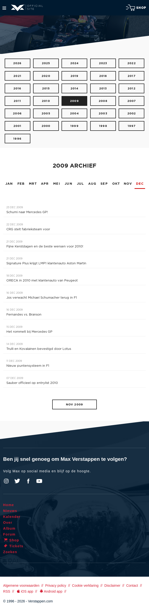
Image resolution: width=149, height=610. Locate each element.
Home (8, 505)
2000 (46, 126)
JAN (9, 183)
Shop (136, 8)
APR (45, 183)
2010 (46, 101)
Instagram (6, 481)
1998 (103, 126)
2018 (103, 76)
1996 (17, 138)
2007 (131, 101)
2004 (74, 113)
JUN (68, 183)
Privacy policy (55, 585)
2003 (103, 113)
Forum (9, 534)
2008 (103, 101)
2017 (132, 76)
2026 (17, 63)
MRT (33, 183)
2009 (74, 101)
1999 (74, 126)
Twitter (17, 481)
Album (9, 528)
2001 (17, 126)
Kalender (12, 517)
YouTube (39, 481)
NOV (128, 183)
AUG (92, 183)
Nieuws (10, 511)
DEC (140, 183)
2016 (17, 88)
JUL (80, 183)
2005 (46, 113)
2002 (131, 113)
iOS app (24, 591)
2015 (46, 88)
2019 (75, 76)
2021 (17, 76)
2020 (46, 76)
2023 (103, 63)
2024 (74, 63)
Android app (50, 591)
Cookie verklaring (85, 585)
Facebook (28, 481)
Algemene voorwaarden (21, 585)
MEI (56, 183)
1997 (132, 126)
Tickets (13, 546)
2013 (103, 88)
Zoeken (10, 552)
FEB (21, 183)
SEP (104, 183)
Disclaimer (112, 585)
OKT (116, 183)
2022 (131, 63)
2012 (132, 88)
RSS (6, 591)
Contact (132, 585)
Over (7, 523)
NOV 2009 (74, 404)
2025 (46, 63)
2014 (75, 88)
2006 (17, 113)
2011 (17, 101)
